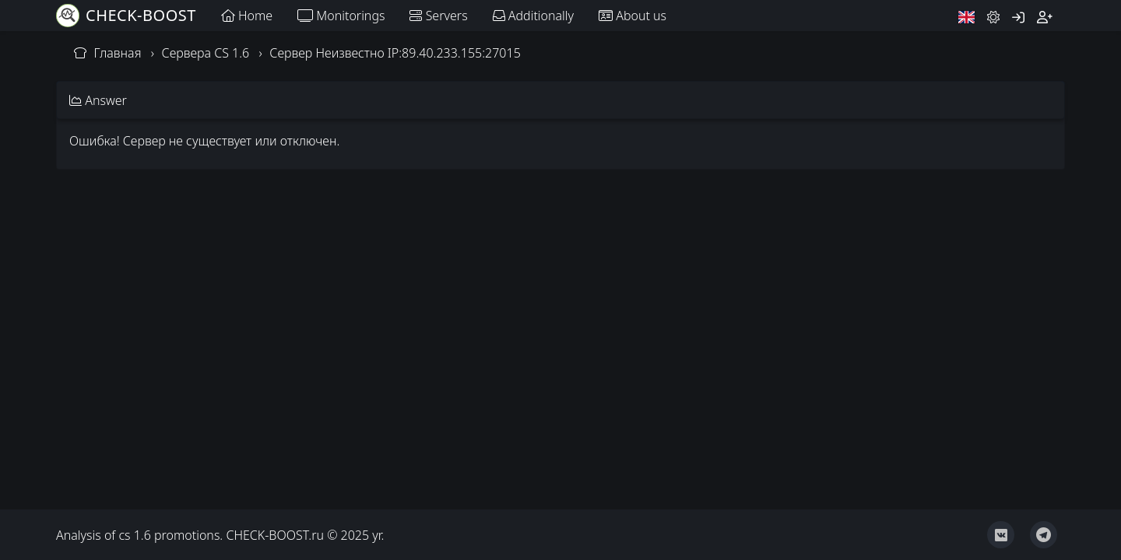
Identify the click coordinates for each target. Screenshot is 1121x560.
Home (246, 15)
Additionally (533, 15)
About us (632, 15)
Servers (438, 15)
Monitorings (341, 15)
